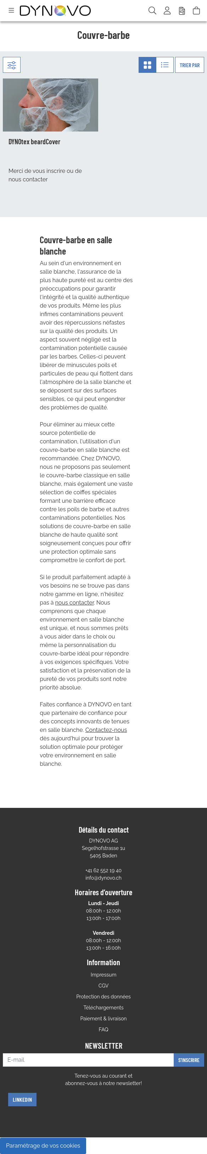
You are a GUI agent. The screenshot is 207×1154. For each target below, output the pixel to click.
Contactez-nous (106, 730)
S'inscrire (189, 1059)
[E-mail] (88, 1060)
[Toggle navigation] (11, 10)
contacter (35, 179)
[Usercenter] (167, 10)
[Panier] (196, 10)
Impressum (104, 975)
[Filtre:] (12, 65)
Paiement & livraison (103, 1018)
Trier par (190, 65)
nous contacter (74, 602)
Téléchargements (104, 1007)
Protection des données (103, 996)
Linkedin (22, 1099)
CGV (104, 986)
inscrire (55, 171)
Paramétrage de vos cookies (43, 1145)
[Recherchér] (152, 10)
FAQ (103, 1029)
